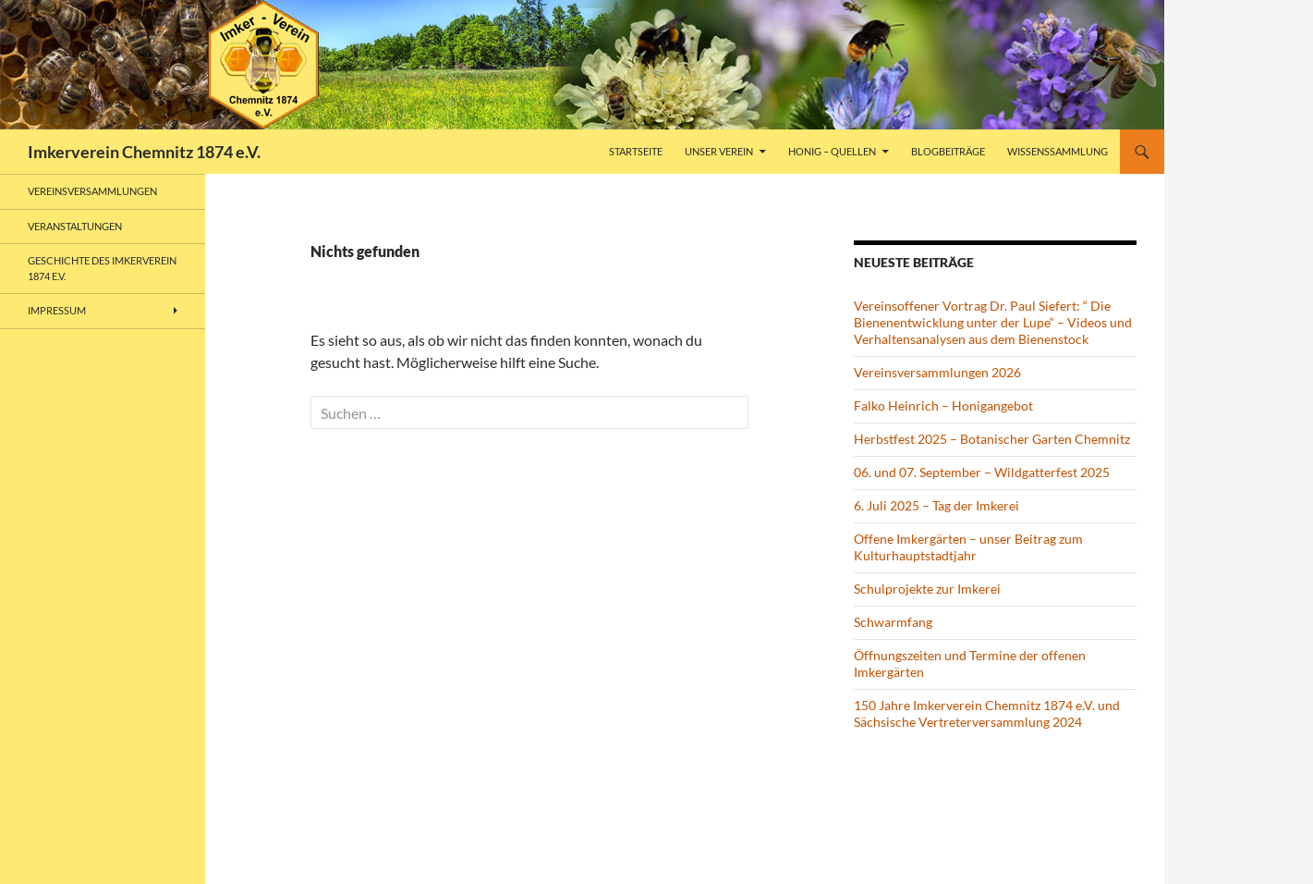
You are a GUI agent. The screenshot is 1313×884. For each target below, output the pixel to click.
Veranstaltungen (75, 226)
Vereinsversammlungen (92, 191)
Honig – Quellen (832, 151)
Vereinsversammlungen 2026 (937, 372)
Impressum (57, 310)
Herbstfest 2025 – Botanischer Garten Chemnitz (992, 439)
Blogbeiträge (948, 151)
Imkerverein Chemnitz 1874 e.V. (144, 151)
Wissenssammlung (1057, 151)
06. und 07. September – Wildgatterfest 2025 (982, 472)
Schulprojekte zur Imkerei (927, 588)
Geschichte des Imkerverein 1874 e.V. (102, 268)
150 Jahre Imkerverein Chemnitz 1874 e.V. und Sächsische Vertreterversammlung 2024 (987, 713)
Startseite (636, 151)
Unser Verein (719, 151)
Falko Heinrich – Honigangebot (943, 405)
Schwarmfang (893, 622)
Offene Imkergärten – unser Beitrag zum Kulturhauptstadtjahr (968, 547)
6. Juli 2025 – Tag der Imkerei (936, 505)
